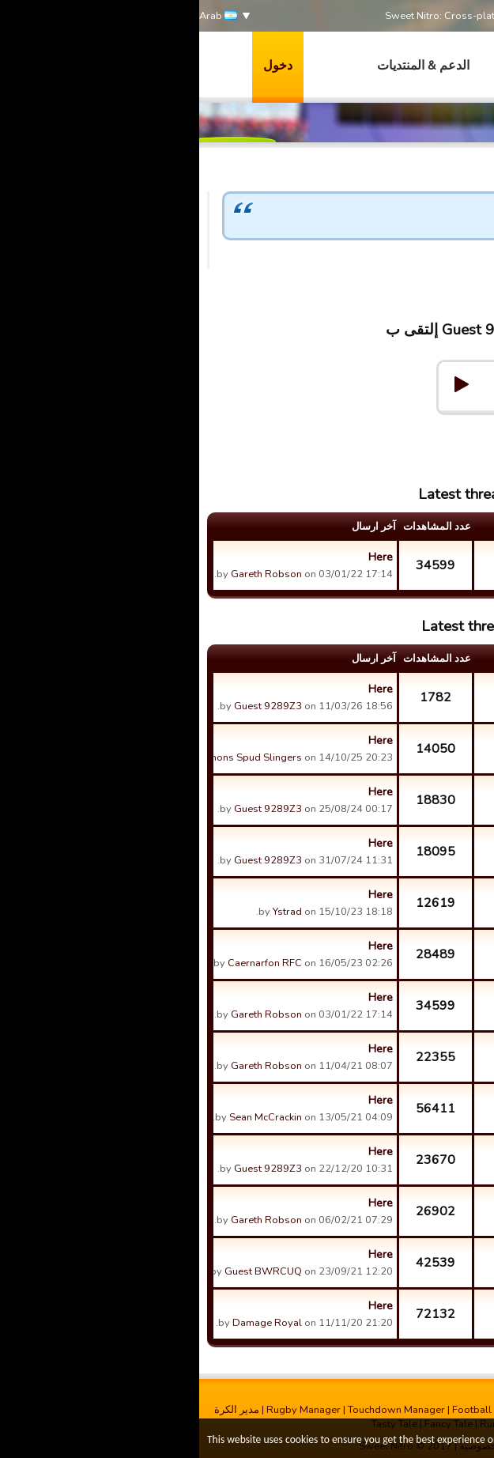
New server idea (397, 1299)
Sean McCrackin (66, 1117)
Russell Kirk (357, 1172)
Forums (345, 427)
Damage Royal (68, 1323)
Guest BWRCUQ (64, 1271)
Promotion (411, 887)
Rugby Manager (104, 1410)
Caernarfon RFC (65, 963)
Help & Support (419, 427)
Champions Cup (398, 1093)
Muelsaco (362, 1121)
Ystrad (370, 915)
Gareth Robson (67, 574)
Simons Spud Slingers (51, 757)
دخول (78, 65)
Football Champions (300, 1410)
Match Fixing (405, 733)
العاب (310, 65)
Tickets (420, 1144)
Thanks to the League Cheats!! (397, 785)
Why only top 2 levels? (397, 682)
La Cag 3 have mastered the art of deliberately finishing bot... (397, 939)
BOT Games (407, 1042)
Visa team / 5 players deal (397, 1196)
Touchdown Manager (197, 1410)
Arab (19, 16)
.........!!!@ (365, 864)
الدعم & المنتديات (224, 65)
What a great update (397, 550)
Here (181, 557)
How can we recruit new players (397, 836)
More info (380, 1441)
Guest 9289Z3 (444, 276)
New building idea (397, 1247)
